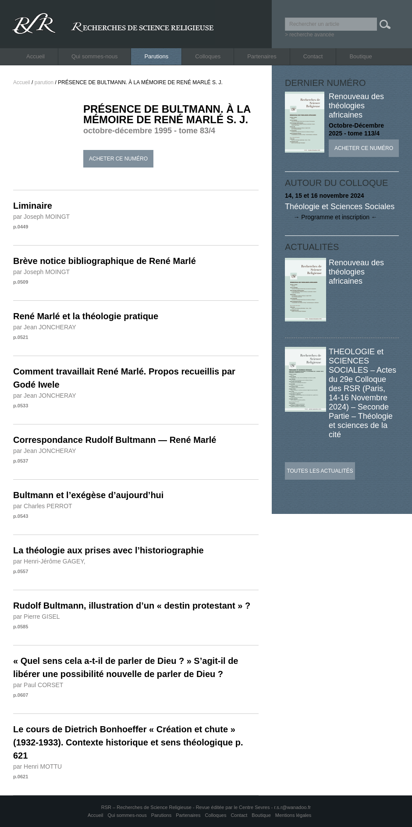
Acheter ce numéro (118, 159)
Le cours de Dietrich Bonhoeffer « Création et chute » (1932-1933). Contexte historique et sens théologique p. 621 (128, 742)
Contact (313, 56)
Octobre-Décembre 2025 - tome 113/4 (356, 129)
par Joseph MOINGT (41, 216)
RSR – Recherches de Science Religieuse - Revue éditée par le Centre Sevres (186, 807)
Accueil (35, 56)
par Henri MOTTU (37, 766)
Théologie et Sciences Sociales (339, 206)
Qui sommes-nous (94, 56)
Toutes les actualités (320, 471)
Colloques (207, 56)
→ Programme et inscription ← (331, 217)
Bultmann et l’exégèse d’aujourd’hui (88, 495)
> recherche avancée (309, 35)
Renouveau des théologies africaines (356, 105)
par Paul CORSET (38, 684)
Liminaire (32, 205)
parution (44, 82)
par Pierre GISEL (36, 616)
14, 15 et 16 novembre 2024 (324, 195)
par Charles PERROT (42, 506)
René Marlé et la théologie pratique (85, 316)
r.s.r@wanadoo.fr (292, 807)
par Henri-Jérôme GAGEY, (49, 561)
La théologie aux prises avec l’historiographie (108, 550)
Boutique (360, 56)
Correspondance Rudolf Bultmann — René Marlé (114, 440)
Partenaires (261, 56)
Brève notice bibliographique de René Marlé (104, 261)
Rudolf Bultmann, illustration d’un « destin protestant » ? (131, 605)
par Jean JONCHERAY (44, 327)
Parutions (156, 56)
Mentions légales (293, 815)
